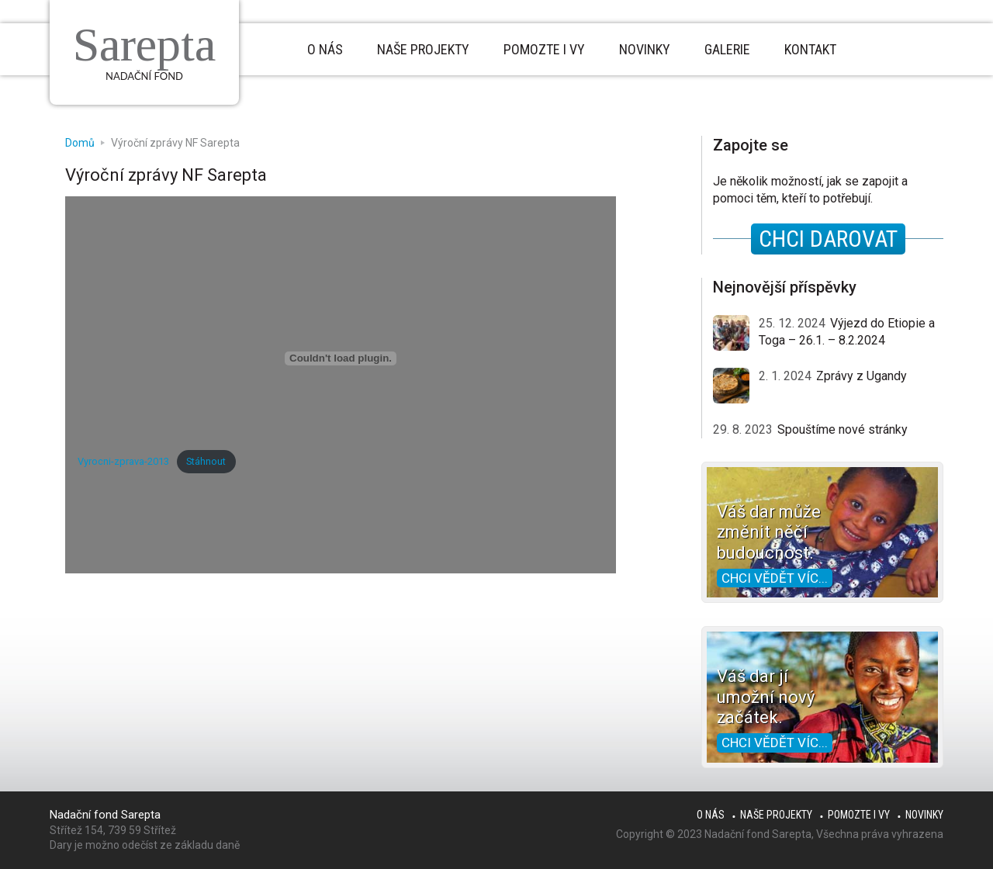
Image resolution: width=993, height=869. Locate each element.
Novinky (924, 814)
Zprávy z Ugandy (861, 376)
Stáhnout (206, 461)
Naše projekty (776, 814)
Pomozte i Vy (859, 814)
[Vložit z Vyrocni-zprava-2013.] (341, 358)
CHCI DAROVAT (828, 238)
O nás (711, 814)
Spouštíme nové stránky (842, 429)
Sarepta (144, 44)
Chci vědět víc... (774, 578)
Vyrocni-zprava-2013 (123, 461)
